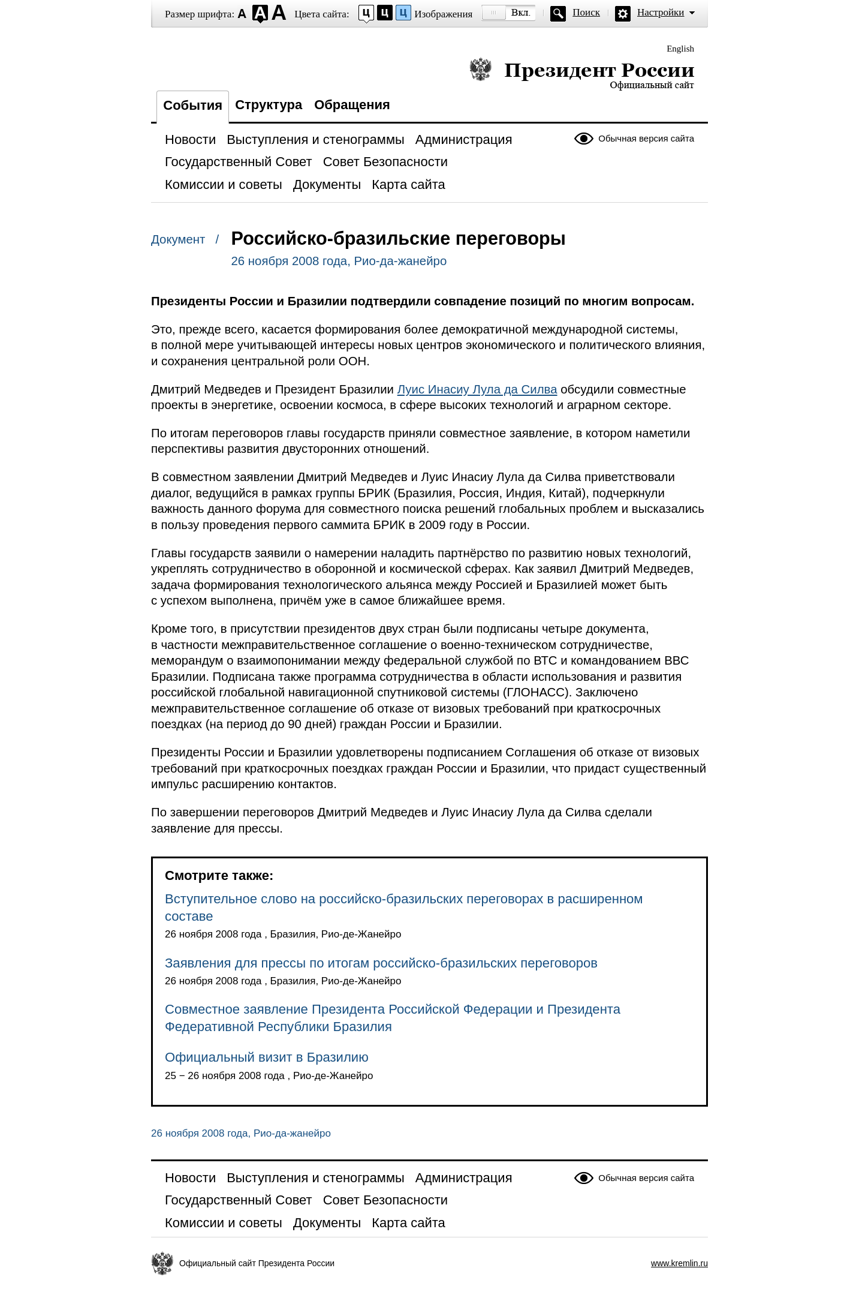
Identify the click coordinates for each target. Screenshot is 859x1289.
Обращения (352, 104)
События (192, 105)
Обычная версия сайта (646, 138)
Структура (268, 104)
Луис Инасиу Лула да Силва (477, 389)
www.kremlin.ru (679, 1263)
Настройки (660, 12)
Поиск (586, 12)
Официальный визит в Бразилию (267, 1057)
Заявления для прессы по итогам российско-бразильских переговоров (381, 963)
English (680, 48)
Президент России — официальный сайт (581, 73)
